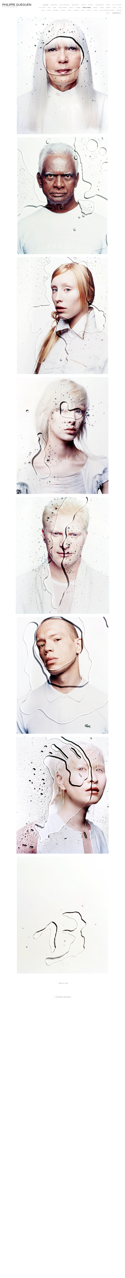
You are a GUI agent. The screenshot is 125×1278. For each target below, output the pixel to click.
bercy (49, 7)
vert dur (119, 10)
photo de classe (116, 5)
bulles (43, 10)
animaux (83, 5)
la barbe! (78, 7)
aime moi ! (90, 5)
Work (45, 4)
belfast (89, 10)
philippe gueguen (16, 4)
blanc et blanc (87, 7)
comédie (95, 7)
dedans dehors (100, 5)
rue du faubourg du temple (107, 10)
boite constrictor (64, 5)
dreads (71, 7)
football (63, 10)
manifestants (75, 5)
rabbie (48, 10)
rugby (54, 7)
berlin (69, 10)
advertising (54, 5)
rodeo (108, 13)
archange (55, 10)
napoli (83, 10)
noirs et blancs (63, 7)
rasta (114, 7)
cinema (102, 7)
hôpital (108, 5)
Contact (116, 13)
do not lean (42, 7)
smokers (108, 7)
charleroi (76, 10)
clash (119, 7)
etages (95, 10)
